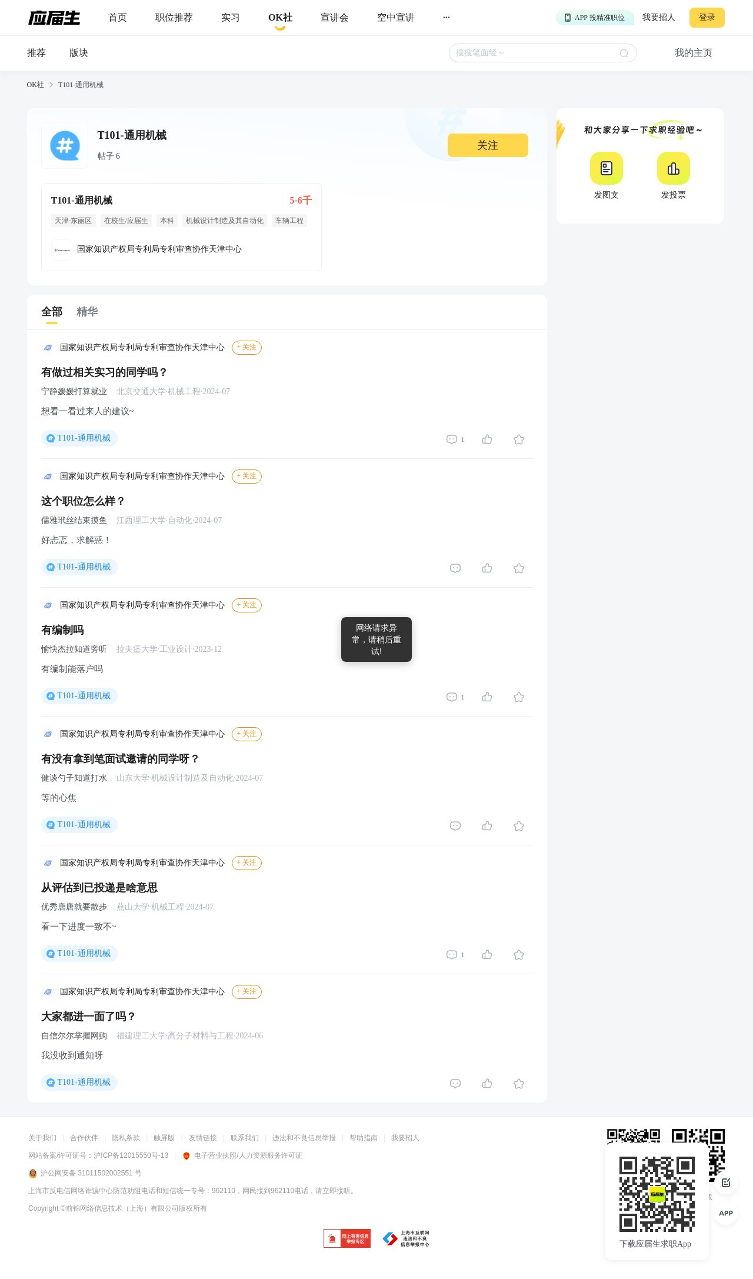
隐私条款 (126, 1138)
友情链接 (203, 1138)
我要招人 (658, 17)
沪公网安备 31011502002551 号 (85, 1173)
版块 (78, 53)
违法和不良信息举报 (304, 1138)
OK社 (35, 85)
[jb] (347, 1239)
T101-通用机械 (84, 438)
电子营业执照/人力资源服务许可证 (242, 1155)
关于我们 (42, 1138)
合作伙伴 (84, 1138)
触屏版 (164, 1138)
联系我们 (245, 1138)
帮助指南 (363, 1138)
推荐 (36, 53)
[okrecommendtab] (280, 18)
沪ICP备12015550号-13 (131, 1155)
